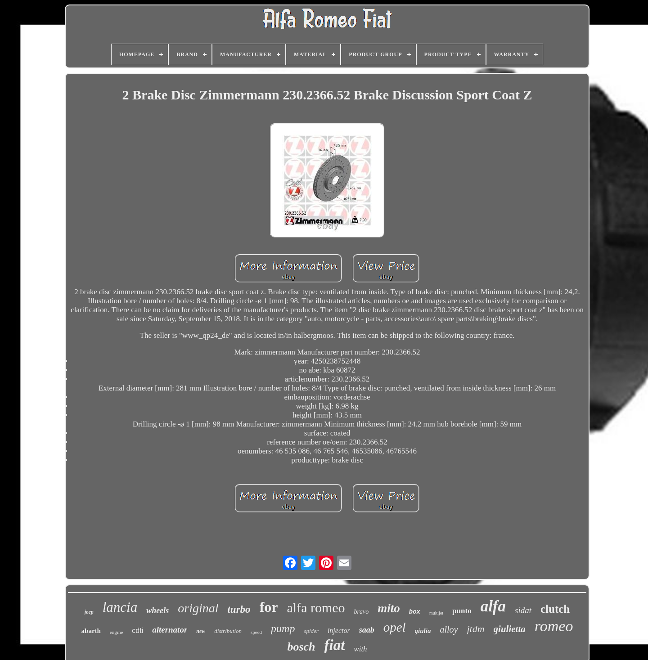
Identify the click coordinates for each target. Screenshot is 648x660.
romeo (554, 626)
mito (389, 608)
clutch (555, 609)
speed (256, 632)
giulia (423, 630)
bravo (361, 611)
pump (283, 628)
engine (116, 632)
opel (394, 627)
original (198, 608)
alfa (493, 606)
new (200, 631)
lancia (120, 607)
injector (339, 630)
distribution (228, 631)
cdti (137, 630)
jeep (89, 612)
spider (311, 631)
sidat (523, 610)
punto (462, 610)
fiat (334, 645)
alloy (449, 629)
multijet (436, 613)
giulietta (510, 629)
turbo (238, 609)
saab (366, 629)
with (360, 649)
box (414, 611)
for (269, 607)
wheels (157, 610)
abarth (91, 630)
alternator (169, 629)
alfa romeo (316, 607)
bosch (301, 646)
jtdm (475, 628)
